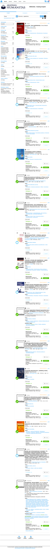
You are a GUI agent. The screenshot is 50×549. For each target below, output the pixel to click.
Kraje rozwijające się (34, 58)
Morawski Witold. (31, 242)
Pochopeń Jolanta (35, 502)
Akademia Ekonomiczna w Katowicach (36, 312)
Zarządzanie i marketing (30, 514)
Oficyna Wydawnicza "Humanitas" (36, 491)
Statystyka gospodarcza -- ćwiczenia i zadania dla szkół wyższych (37, 433)
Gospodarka (41, 58)
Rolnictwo (46, 58)
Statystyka (37, 432)
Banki (27, 509)
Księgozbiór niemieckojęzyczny (41, 13)
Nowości (10, 1)
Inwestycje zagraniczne (35, 186)
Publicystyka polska (29, 269)
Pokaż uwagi (27, 35)
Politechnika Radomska (32, 400)
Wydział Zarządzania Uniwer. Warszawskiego (37, 209)
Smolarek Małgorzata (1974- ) (33, 499)
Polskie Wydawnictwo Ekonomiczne (36, 52)
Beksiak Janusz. (29, 30)
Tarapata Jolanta (36, 504)
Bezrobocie (45, 33)
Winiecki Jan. (28, 266)
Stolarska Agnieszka (31, 503)
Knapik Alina (40, 501)
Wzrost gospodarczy (29, 295)
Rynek (38, 82)
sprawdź (46, 44)
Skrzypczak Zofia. (29, 213)
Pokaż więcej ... (3, 76)
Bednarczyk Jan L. (30, 292)
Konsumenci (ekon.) (38, 159)
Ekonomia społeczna (41, 351)
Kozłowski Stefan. (31, 465)
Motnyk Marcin (44, 502)
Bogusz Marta (32, 505)
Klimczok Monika (41, 505)
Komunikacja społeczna (40, 132)
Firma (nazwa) (32, 133)
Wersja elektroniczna (29, 530)
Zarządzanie (28, 432)
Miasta (32, 468)
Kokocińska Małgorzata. (32, 184)
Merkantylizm (40, 108)
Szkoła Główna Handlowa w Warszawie (36, 76)
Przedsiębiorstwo (29, 217)
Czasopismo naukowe (40, 512)
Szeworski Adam (41, 105)
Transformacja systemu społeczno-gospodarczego (35, 244)
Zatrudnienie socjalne (30, 352)
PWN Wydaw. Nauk (33, 102)
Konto (24, 1)
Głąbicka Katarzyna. (29, 403)
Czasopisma (25, 13)
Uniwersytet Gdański (32, 126)
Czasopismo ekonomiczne (31, 512)
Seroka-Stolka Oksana (36, 506)
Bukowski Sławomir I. (40, 292)
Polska (32, 510)
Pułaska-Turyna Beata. (30, 429)
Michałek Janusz (40, 503)
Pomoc (20, 1)
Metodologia (42, 431)
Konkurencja (35, 217)
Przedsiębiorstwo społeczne (31, 351)
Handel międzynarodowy (30, 132)
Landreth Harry (30, 106)
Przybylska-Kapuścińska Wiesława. (33, 293)
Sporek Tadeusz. (31, 318)
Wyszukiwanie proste (7, 18)
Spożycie (27, 159)
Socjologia (32, 379)
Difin (30, 426)
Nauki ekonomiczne (34, 108)
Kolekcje (13, 18)
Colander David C (30, 105)
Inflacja (42, 186)
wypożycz (46, 41)
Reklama (32, 509)
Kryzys (44, 509)
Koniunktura (46, 186)
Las (29, 509)
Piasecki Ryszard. (31, 56)
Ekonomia (28, 33)
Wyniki (5, 1)
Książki (8, 13)
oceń (48, 23)
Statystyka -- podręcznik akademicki (32, 431)
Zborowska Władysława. (37, 213)
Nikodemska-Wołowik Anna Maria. (32, 130)
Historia (15, 1)
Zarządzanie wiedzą (38, 509)
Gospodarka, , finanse (32, 324)
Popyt (34, 216)
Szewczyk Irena (33, 501)
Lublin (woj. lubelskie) (38, 468)
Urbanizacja (28, 468)
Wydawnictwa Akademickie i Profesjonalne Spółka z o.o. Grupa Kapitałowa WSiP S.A (37, 238)
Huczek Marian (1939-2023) (35, 500)
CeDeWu (31, 289)
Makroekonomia (33, 33)
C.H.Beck (31, 26)
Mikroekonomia (40, 33)
